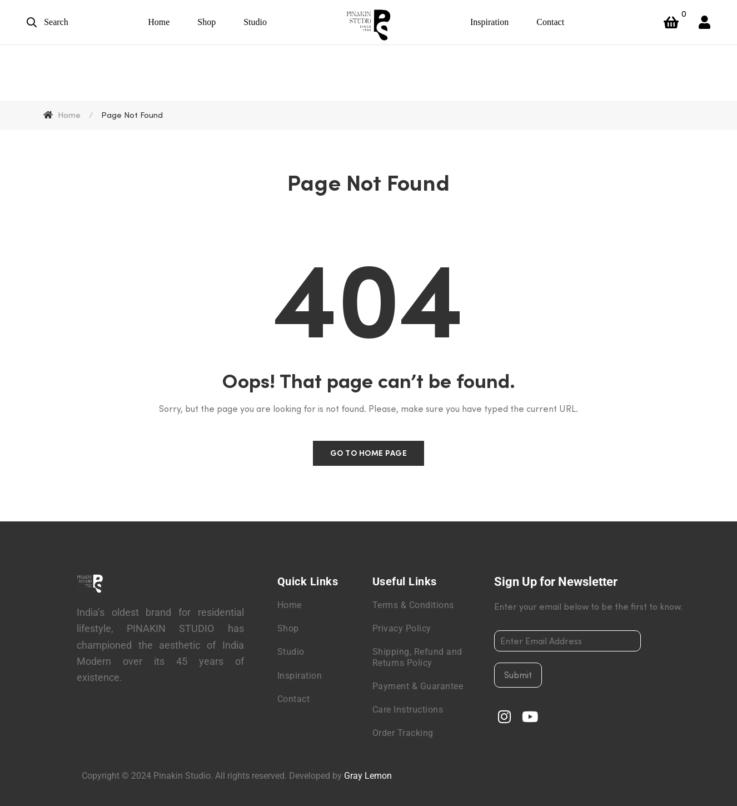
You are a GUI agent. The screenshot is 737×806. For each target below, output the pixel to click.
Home (289, 605)
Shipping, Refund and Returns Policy (417, 657)
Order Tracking (403, 733)
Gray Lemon (368, 775)
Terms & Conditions (413, 605)
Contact (293, 699)
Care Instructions (408, 709)
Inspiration (299, 675)
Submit (518, 674)
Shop (288, 628)
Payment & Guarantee (418, 686)
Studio (291, 651)
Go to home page (368, 453)
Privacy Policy (401, 628)
